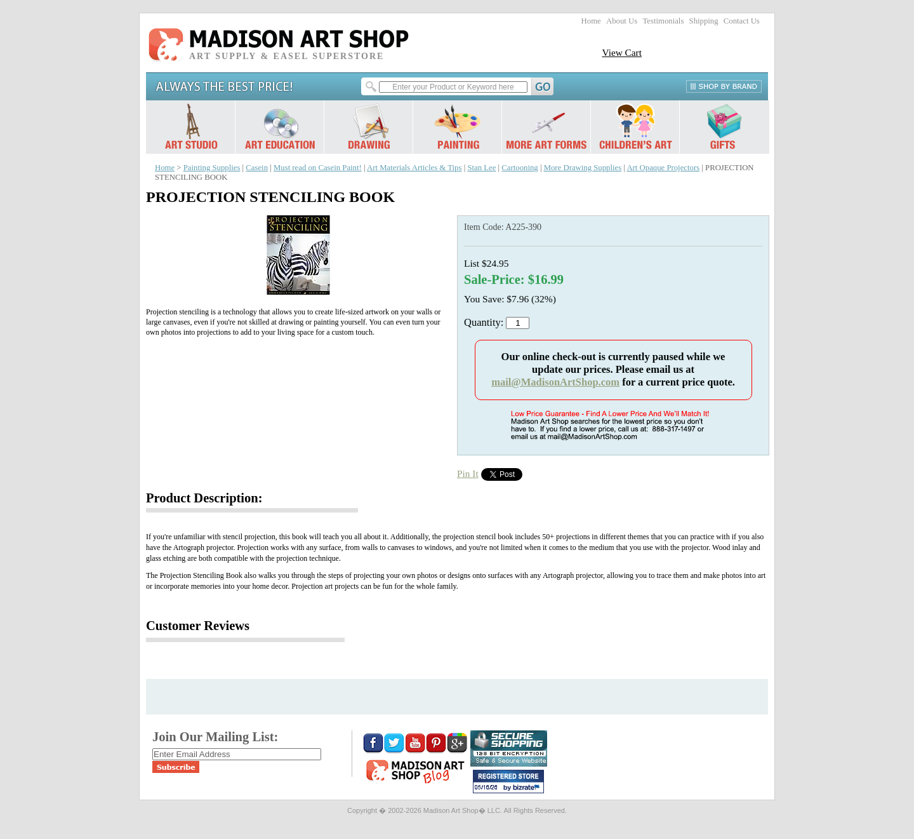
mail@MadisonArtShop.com (555, 382)
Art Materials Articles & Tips (414, 167)
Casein (257, 167)
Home (591, 21)
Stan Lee (481, 167)
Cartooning (519, 167)
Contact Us (742, 21)
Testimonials (663, 21)
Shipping (704, 21)
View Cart (622, 52)
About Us (621, 21)
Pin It (468, 473)
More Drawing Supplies (583, 167)
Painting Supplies (212, 167)
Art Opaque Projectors (662, 167)
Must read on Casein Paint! (318, 167)
